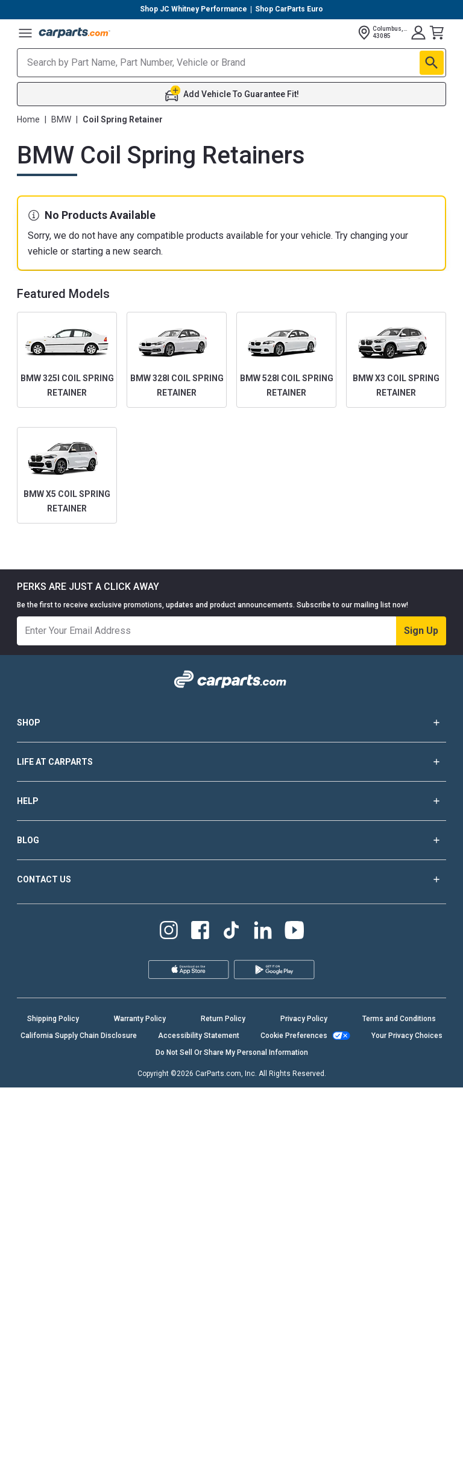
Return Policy (223, 1018)
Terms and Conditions (399, 1018)
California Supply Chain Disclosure (78, 1035)
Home (28, 119)
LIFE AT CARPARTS (231, 761)
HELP (231, 801)
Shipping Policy (53, 1018)
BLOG (231, 840)
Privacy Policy (303, 1018)
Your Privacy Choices (407, 1035)
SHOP (231, 722)
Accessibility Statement (198, 1035)
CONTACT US (231, 879)
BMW (61, 119)
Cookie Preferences (293, 1035)
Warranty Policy (140, 1018)
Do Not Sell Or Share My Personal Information (232, 1052)
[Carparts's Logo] (75, 32)
